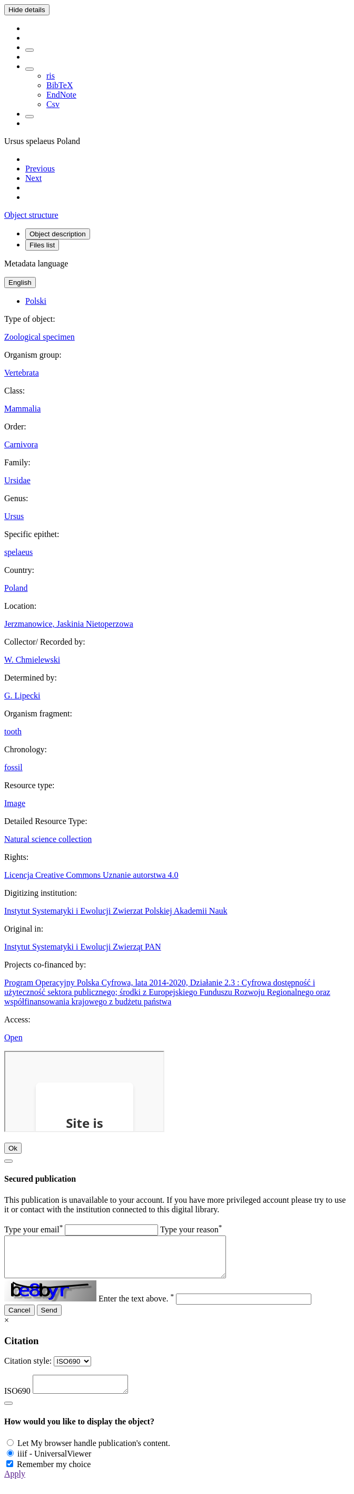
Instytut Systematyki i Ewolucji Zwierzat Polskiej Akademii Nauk (116, 910)
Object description (58, 234)
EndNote (61, 94)
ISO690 (17, 1401)
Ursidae (17, 480)
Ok (12, 1148)
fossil (13, 767)
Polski (35, 300)
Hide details (26, 10)
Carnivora (21, 444)
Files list (42, 245)
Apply (14, 1484)
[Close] (8, 1161)
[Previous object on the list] (40, 168)
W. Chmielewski (32, 659)
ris (50, 75)
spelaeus (18, 552)
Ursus (14, 516)
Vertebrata (21, 372)
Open (13, 1037)
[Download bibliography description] (29, 69)
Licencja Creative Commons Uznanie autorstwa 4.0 (91, 874)
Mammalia (22, 408)
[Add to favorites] (29, 50)
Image (14, 803)
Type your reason (191, 1229)
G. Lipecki (22, 695)
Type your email (33, 1229)
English (20, 282)
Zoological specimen (39, 336)
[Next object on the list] (33, 178)
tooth (13, 731)
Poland (15, 587)
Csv (53, 104)
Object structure (31, 214)
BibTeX (59, 85)
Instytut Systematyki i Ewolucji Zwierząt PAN (82, 946)
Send (49, 1318)
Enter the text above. (136, 1306)
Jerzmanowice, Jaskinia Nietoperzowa (68, 623)
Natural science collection (48, 839)
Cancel (19, 1318)
